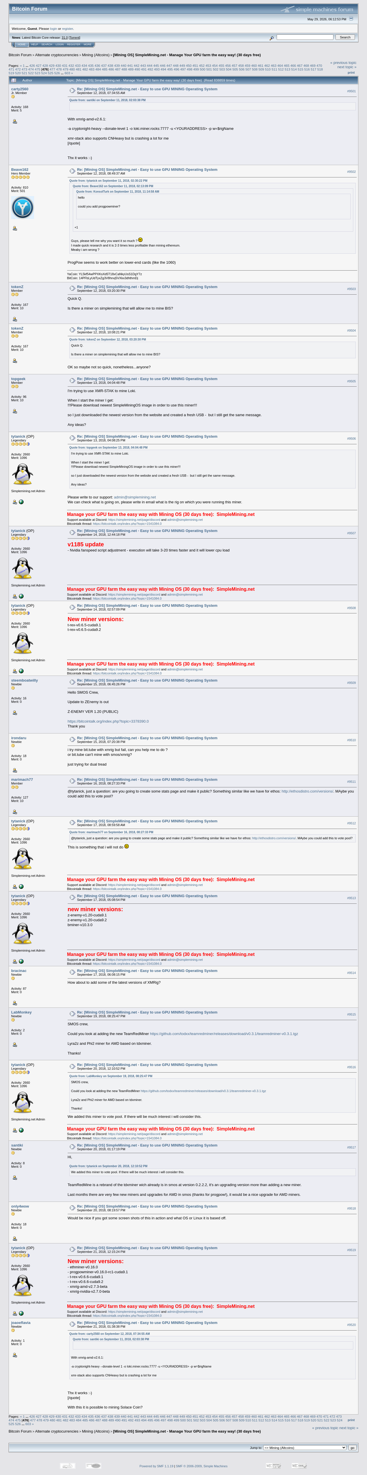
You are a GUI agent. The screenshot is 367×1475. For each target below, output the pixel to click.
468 (306, 65)
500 (203, 69)
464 (280, 65)
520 (18, 73)
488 (124, 69)
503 (222, 69)
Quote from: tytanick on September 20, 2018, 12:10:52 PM (108, 1166)
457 (234, 65)
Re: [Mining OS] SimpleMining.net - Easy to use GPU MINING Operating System (147, 89)
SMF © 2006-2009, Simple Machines (202, 1466)
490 (137, 69)
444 (150, 65)
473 (25, 69)
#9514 (351, 973)
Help (34, 44)
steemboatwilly (24, 680)
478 (59, 69)
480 (72, 69)
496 (176, 69)
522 (31, 73)
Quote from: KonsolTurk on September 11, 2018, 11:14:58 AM (117, 191)
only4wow (20, 1206)
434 (84, 65)
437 (104, 65)
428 (45, 65)
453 (208, 65)
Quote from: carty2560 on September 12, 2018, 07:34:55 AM (109, 1333)
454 (215, 65)
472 (18, 69)
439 (117, 65)
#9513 (351, 898)
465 (287, 65)
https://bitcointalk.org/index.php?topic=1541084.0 (127, 523)
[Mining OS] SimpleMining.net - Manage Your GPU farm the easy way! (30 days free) (187, 55)
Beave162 (19, 169)
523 (37, 73)
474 (31, 69)
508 (255, 69)
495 (170, 69)
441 (130, 65)
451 (195, 65)
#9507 (351, 533)
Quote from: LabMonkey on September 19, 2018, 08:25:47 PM (111, 1076)
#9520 (351, 1325)
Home (22, 44)
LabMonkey (21, 1012)
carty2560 (19, 89)
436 (97, 65)
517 (314, 69)
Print (351, 72)
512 (281, 69)
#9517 (351, 1147)
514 (294, 69)
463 (274, 65)
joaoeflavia (20, 1323)
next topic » (347, 67)
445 (156, 65)
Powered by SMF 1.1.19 (156, 1466)
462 (267, 65)
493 (157, 69)
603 (67, 73)
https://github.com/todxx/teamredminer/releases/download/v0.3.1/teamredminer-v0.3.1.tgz (224, 1034)
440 (123, 65)
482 (85, 69)
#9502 (351, 171)
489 (131, 69)
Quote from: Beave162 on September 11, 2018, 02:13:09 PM (113, 186)
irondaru (18, 738)
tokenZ (17, 287)
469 (313, 65)
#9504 (351, 330)
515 (300, 69)
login (53, 28)
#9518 (351, 1208)
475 (37, 69)
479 (66, 69)
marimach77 (22, 779)
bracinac (18, 971)
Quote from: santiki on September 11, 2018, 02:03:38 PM (107, 100)
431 (65, 65)
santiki (17, 1145)
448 (176, 65)
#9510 (351, 740)
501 (209, 69)
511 (274, 69)
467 (300, 65)
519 (11, 73)
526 (57, 73)
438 (110, 65)
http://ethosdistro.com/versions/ (307, 791)
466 (293, 65)
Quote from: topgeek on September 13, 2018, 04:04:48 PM (108, 447)
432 (71, 65)
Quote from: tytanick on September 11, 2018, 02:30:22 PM (108, 180)
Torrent (74, 37)
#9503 (351, 289)
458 (241, 65)
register (67, 28)
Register (73, 44)
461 (260, 65)
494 (163, 69)
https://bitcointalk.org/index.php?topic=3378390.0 (108, 721)
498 (189, 69)
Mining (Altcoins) (96, 55)
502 (215, 69)
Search (47, 44)
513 (287, 69)
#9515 (351, 1014)
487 (118, 69)
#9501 (351, 91)
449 (182, 65)
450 (189, 65)
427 (39, 65)
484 (98, 69)
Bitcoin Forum (20, 55)
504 (229, 69)
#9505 (351, 381)
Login (60, 44)
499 (196, 69)
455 (221, 65)
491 (144, 69)
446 (162, 65)
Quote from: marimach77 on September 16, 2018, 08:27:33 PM (111, 832)
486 (111, 69)
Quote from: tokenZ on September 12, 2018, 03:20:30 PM (107, 339)
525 (51, 73)
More (87, 44)
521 (25, 73)
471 (11, 69)
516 (307, 69)
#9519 (351, 1250)
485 (105, 69)
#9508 (351, 608)
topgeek (18, 379)
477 (52, 69)
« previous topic (343, 62)
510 (268, 69)
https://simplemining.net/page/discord (134, 519)
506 (242, 69)
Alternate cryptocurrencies (57, 55)
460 (254, 65)
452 (202, 65)
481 (78, 69)
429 (51, 65)
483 (92, 69)
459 (247, 65)
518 (320, 69)
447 (169, 65)
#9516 (351, 1067)
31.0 (65, 37)
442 (136, 65)
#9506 (351, 438)
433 (78, 65)
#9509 (351, 682)
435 (91, 65)
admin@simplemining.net (135, 497)
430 (58, 65)
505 (235, 69)
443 (143, 65)
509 (261, 69)
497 (183, 69)
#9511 (351, 781)
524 (44, 73)
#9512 (351, 823)
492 (150, 69)
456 (228, 65)
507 (248, 69)
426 (32, 65)
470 (319, 65)
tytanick (18, 436)
